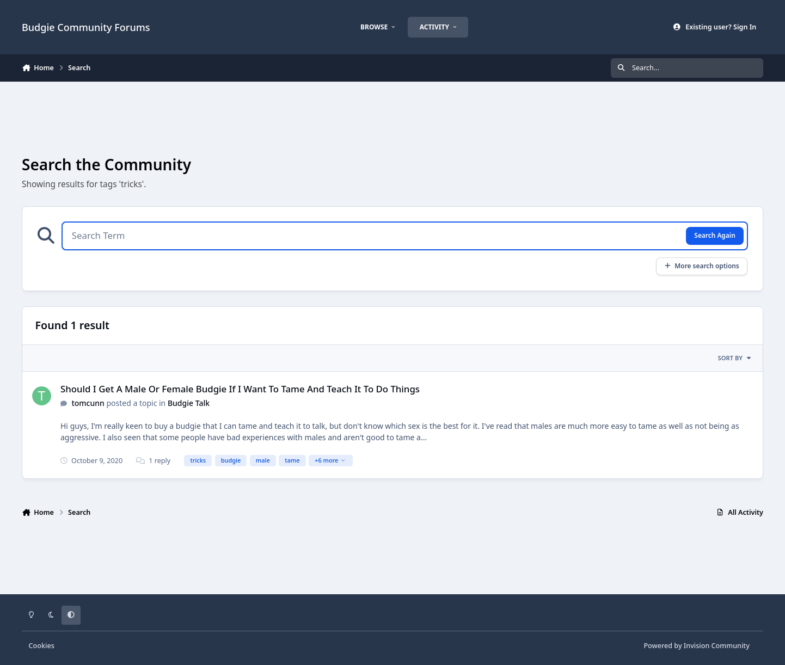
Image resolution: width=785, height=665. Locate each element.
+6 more (330, 460)
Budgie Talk (189, 403)
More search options (701, 265)
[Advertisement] (392, 117)
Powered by (696, 645)
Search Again (714, 235)
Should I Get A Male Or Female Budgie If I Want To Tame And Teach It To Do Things (240, 389)
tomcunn (87, 403)
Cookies (41, 645)
